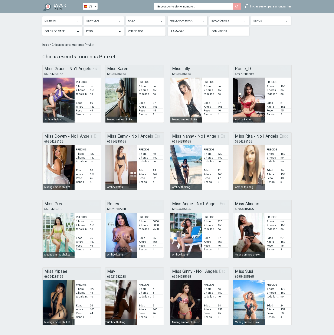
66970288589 (244, 74)
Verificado (135, 31)
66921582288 (116, 209)
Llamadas (177, 31)
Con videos (219, 31)
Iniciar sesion (268, 6)
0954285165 (243, 141)
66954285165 (53, 74)
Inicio (46, 44)
